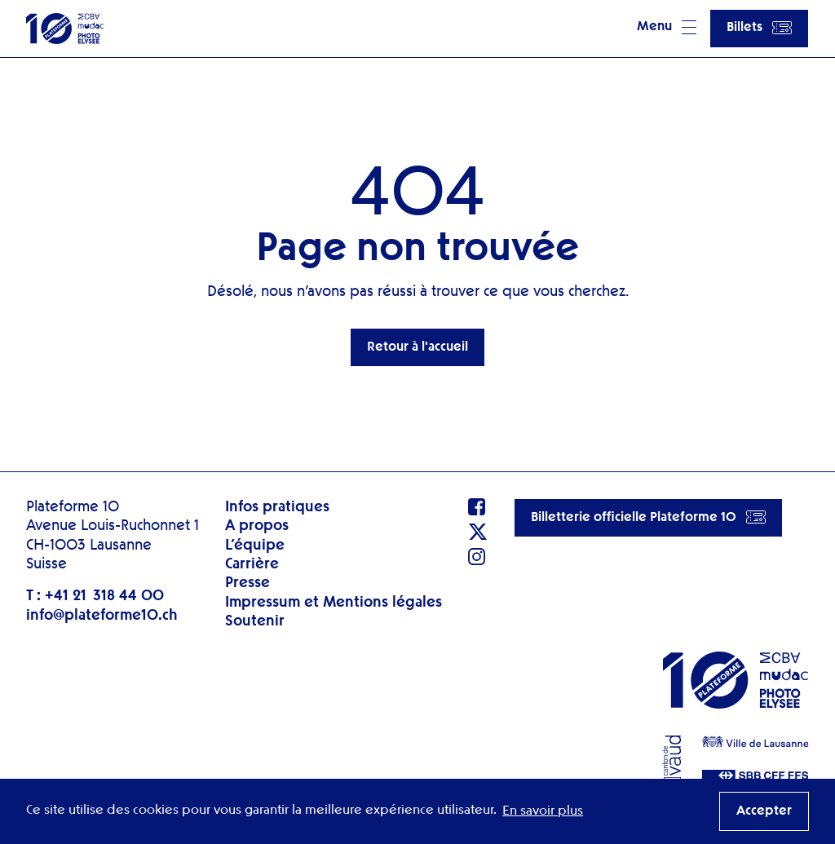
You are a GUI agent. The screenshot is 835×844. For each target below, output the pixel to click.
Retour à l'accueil (417, 347)
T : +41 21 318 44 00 (95, 596)
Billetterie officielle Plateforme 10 (648, 517)
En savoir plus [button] (542, 811)
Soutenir (255, 621)
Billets (759, 28)
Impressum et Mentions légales (333, 602)
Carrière (252, 564)
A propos (257, 526)
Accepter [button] (764, 811)
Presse (247, 583)
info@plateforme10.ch (102, 615)
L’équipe (255, 545)
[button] (666, 28)
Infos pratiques (277, 507)
